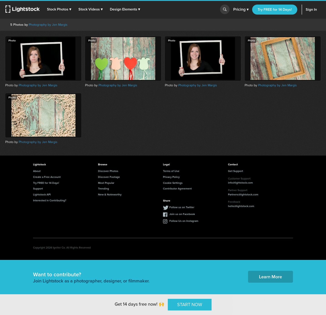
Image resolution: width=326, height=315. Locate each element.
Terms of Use (171, 171)
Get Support (235, 171)
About (37, 171)
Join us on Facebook (182, 214)
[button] (59, 9)
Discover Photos (108, 171)
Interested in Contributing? (49, 200)
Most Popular (106, 183)
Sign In (311, 9)
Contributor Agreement (177, 188)
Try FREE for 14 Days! (275, 9)
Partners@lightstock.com (243, 194)
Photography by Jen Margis (48, 24)
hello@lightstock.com (241, 206)
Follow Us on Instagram (183, 221)
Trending (103, 188)
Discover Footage (109, 177)
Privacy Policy (171, 177)
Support (38, 188)
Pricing (240, 10)
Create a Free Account (47, 177)
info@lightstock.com (240, 182)
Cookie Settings (173, 183)
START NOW (189, 304)
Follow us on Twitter (181, 207)
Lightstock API (42, 194)
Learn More (270, 276)
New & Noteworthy (110, 194)
